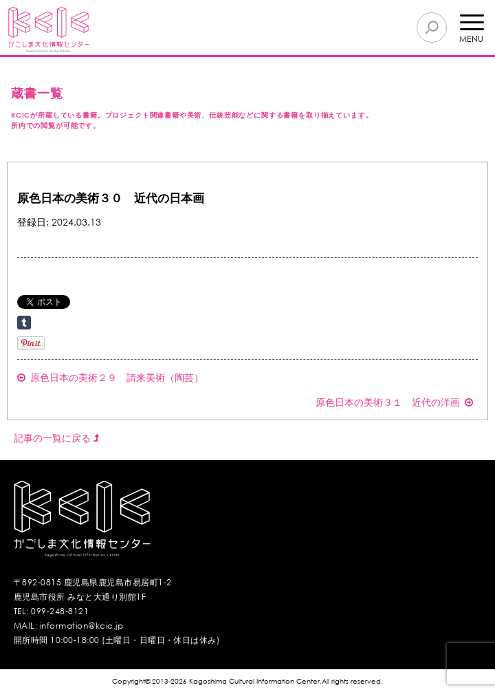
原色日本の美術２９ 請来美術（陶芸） (110, 377)
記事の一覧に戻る (56, 437)
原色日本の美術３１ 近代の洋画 (394, 402)
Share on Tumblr (24, 322)
